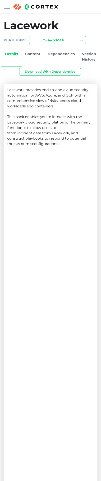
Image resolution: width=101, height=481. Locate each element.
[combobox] (32, 40)
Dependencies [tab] (61, 54)
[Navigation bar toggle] (7, 6)
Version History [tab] (89, 57)
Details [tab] (11, 54)
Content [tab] (32, 54)
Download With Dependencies (50, 71)
